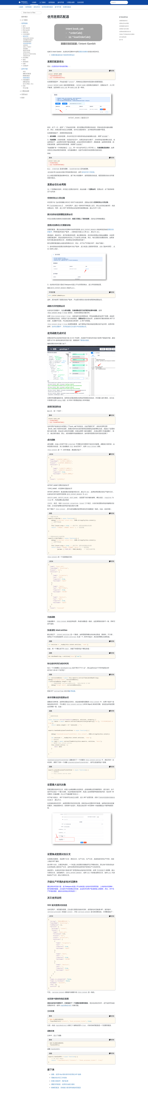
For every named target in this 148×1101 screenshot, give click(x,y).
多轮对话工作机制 (88, 172)
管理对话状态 (26, 52)
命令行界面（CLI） (28, 84)
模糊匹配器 (26, 75)
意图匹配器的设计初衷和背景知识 (63, 55)
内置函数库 (26, 80)
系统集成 (25, 61)
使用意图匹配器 (47, 7)
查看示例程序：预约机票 (59, 1081)
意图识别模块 (83, 52)
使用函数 (25, 48)
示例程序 (25, 66)
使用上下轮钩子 (27, 47)
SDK (24, 86)
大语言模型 (26, 34)
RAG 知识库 (26, 28)
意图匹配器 (67, 7)
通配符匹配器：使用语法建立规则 (63, 1084)
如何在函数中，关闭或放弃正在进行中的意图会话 (69, 326)
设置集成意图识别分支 (125, 31)
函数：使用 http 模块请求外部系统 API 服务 (66, 1074)
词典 (24, 63)
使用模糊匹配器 (27, 41)
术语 (24, 71)
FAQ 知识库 (26, 30)
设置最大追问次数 (124, 29)
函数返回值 (26, 82)
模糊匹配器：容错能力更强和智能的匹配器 (66, 1088)
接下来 (121, 39)
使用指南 (51, 2)
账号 (24, 26)
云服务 (34, 2)
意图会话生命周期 (124, 23)
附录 (22, 98)
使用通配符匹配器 (27, 40)
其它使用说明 (122, 37)
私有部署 (80, 2)
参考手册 (61, 2)
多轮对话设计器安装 (28, 38)
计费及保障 (71, 2)
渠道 (24, 59)
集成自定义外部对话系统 (29, 54)
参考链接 (72, 691)
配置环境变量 (26, 50)
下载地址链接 (84, 340)
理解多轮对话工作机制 (59, 1078)
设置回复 (25, 45)
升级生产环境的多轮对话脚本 (126, 34)
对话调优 (25, 57)
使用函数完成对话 (124, 26)
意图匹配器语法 (123, 20)
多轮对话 (37, 7)
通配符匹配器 (27, 73)
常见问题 (25, 88)
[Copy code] (111, 70)
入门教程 (42, 2)
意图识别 (25, 32)
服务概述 (24, 17)
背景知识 (24, 94)
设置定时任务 (26, 55)
